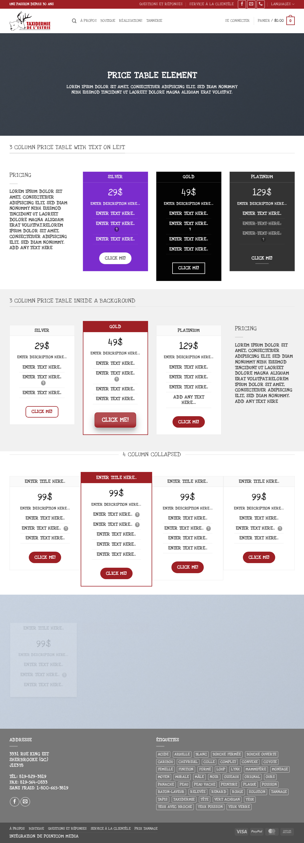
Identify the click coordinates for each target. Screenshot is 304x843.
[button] (237, 21)
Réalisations (130, 20)
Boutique (108, 20)
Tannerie (154, 20)
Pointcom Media (61, 836)
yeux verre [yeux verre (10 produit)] (239, 806)
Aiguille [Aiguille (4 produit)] (182, 754)
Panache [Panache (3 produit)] (166, 784)
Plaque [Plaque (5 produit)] (249, 784)
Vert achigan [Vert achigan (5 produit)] (227, 799)
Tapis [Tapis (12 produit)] (163, 799)
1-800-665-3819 (52, 788)
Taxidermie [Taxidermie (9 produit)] (184, 799)
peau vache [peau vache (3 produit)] (204, 784)
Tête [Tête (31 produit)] (204, 799)
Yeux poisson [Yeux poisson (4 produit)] (210, 806)
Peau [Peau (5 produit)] (184, 784)
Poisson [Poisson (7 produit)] (269, 784)
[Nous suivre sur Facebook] (242, 4)
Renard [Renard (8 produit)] (218, 791)
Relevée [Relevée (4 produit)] (198, 791)
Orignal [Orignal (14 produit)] (252, 776)
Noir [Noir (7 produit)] (214, 776)
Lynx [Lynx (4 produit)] (235, 769)
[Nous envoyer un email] (251, 4)
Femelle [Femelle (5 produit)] (165, 769)
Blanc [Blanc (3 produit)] (201, 754)
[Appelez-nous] (260, 4)
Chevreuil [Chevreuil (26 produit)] (188, 761)
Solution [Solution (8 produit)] (257, 791)
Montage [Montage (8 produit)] (280, 769)
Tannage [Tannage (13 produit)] (279, 791)
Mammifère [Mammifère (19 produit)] (256, 769)
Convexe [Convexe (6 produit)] (250, 761)
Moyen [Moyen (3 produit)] (164, 776)
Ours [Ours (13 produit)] (270, 776)
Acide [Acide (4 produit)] (163, 754)
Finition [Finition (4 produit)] (185, 769)
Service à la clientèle (211, 4)
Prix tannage (145, 828)
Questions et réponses (161, 4)
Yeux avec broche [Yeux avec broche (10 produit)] (175, 806)
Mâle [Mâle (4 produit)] (199, 776)
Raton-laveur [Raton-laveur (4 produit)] (171, 791)
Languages (283, 4)
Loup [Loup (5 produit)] (221, 769)
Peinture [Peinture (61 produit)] (229, 784)
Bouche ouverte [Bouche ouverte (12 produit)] (262, 754)
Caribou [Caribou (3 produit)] (165, 761)
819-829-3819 (32, 777)
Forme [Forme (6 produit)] (205, 769)
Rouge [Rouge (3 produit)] (237, 791)
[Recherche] (74, 21)
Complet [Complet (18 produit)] (228, 761)
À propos (88, 20)
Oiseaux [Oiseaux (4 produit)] (231, 776)
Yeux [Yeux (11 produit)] (250, 799)
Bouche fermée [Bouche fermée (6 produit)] (227, 754)
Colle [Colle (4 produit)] (209, 761)
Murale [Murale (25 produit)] (182, 776)
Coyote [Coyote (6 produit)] (270, 761)
